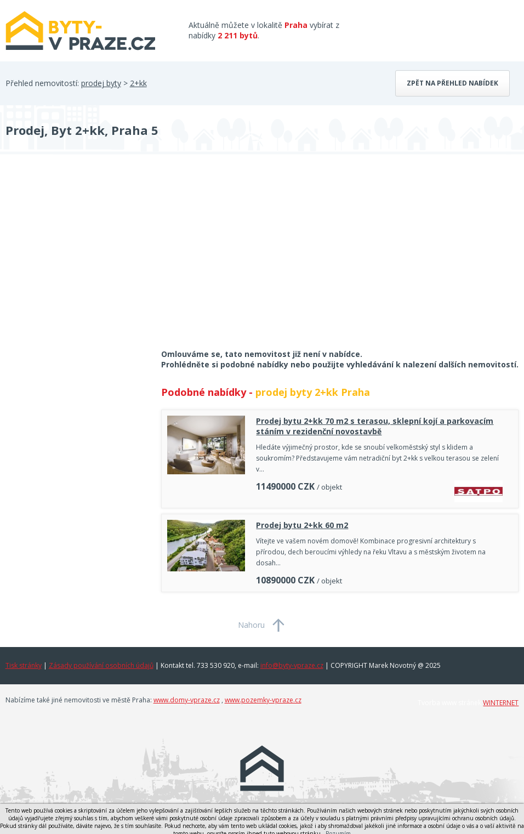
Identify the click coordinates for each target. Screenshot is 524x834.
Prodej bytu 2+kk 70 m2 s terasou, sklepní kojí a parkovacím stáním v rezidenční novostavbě (374, 426)
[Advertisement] (87, 259)
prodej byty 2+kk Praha (312, 392)
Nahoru (251, 625)
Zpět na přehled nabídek (452, 83)
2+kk (138, 83)
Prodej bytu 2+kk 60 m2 (302, 525)
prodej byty (101, 83)
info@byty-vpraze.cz (291, 665)
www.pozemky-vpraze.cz (263, 700)
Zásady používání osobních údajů (101, 665)
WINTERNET (501, 702)
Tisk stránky (23, 665)
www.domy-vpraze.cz (186, 700)
